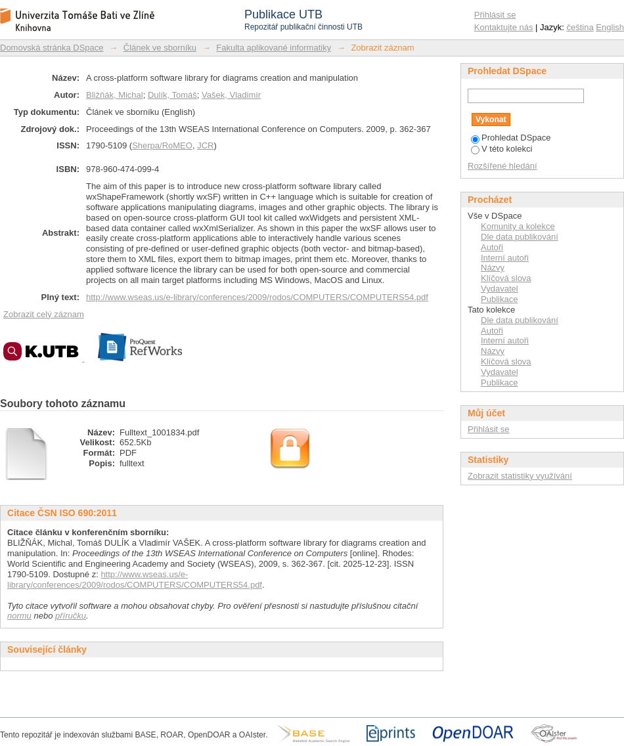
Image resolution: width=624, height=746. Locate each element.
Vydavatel (499, 289)
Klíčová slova (506, 278)
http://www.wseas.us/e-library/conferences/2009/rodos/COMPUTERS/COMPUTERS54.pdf (257, 297)
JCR (205, 145)
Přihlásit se (495, 15)
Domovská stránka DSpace (52, 48)
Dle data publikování (519, 237)
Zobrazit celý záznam (43, 314)
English (610, 27)
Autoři (492, 247)
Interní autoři (505, 258)
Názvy (492, 268)
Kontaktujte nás (503, 27)
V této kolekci (501, 149)
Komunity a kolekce (518, 226)
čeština (580, 27)
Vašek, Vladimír (231, 95)
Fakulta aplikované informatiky (273, 48)
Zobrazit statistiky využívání (520, 476)
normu (19, 616)
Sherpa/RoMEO (162, 145)
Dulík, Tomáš (172, 95)
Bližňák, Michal (114, 95)
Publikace (499, 299)
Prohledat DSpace (511, 138)
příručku (70, 616)
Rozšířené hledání (502, 166)
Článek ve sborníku (159, 48)
